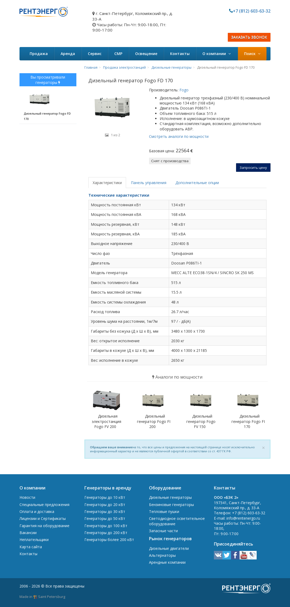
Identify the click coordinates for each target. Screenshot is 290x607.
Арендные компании (167, 562)
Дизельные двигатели (169, 548)
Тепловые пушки (164, 511)
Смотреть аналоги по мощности (179, 136)
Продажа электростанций (124, 67)
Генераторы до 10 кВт (104, 497)
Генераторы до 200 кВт (105, 532)
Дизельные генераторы (171, 67)
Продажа (39, 53)
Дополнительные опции (197, 182)
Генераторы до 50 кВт (104, 518)
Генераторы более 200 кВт (109, 539)
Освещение (146, 53)
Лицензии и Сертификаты (42, 518)
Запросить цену (253, 167)
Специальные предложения (44, 504)
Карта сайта (30, 546)
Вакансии (28, 532)
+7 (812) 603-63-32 (252, 11)
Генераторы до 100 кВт (105, 525)
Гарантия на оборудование (44, 525)
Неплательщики (34, 539)
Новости (27, 497)
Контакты (180, 53)
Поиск (252, 53)
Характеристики (107, 182)
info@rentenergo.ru (243, 518)
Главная (90, 67)
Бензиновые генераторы (171, 504)
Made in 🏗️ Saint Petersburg (42, 596)
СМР (118, 53)
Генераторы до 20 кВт (104, 504)
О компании (216, 53)
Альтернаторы (162, 555)
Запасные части (163, 530)
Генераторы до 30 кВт (104, 511)
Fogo (183, 89)
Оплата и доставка (36, 511)
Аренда (68, 53)
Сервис (94, 53)
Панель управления (148, 182)
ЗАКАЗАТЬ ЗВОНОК (249, 37)
